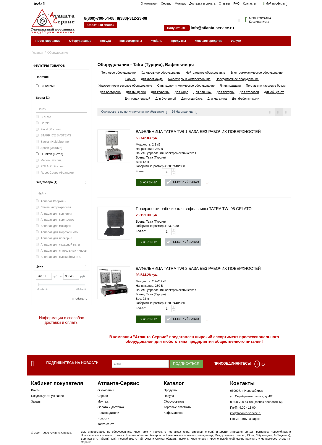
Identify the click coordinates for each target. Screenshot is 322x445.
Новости (103, 418)
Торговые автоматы (177, 407)
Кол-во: (141, 171)
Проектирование (48, 40)
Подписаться (186, 364)
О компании (149, 3)
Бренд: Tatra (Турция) (151, 157)
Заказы (36, 401)
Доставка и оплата (202, 3)
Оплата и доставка (110, 407)
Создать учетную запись (48, 396)
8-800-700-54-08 (241, 402)
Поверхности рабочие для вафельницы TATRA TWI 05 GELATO (194, 209)
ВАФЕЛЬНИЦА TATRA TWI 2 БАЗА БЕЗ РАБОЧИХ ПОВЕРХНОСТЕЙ (198, 268)
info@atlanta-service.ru (212, 28)
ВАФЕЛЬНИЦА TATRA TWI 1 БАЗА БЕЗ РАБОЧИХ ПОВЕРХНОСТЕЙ (198, 131)
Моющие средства (208, 40)
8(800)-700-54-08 (99, 18)
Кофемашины (173, 412)
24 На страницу (184, 112)
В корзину (148, 182)
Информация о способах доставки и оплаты (61, 320)
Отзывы (224, 3)
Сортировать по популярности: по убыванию (134, 112)
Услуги (236, 40)
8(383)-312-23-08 (132, 18)
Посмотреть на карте (245, 419)
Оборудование (80, 40)
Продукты (178, 40)
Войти (35, 390)
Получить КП (176, 28)
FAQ (236, 3)
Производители (108, 412)
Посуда (105, 40)
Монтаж (180, 3)
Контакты (249, 3)
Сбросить (81, 298)
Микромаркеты (131, 40)
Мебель (156, 40)
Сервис (166, 3)
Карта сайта (105, 424)
